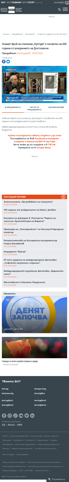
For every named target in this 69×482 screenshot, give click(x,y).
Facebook (40, 138)
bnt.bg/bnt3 (40, 400)
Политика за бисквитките (14, 466)
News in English (8, 454)
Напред (53, 440)
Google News (43, 147)
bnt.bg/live (39, 393)
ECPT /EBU (29, 470)
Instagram (53, 138)
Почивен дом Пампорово (45, 448)
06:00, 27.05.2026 (11, 365)
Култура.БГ (30, 34)
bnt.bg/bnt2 (7, 405)
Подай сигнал (42, 440)
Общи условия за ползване (14, 462)
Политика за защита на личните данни (43, 462)
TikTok (51, 144)
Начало (6, 34)
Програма (7, 440)
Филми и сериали (51, 436)
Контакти (30, 440)
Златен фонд (36, 436)
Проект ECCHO (41, 470)
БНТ (3, 2)
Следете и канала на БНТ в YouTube (34, 141)
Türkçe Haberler (22, 454)
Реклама (52, 17)
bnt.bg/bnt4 (40, 405)
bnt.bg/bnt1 (7, 400)
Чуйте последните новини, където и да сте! (34, 135)
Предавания (17, 34)
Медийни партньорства (22, 448)
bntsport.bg (40, 389)
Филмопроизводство (19, 436)
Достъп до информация (25, 444)
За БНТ (5, 436)
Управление (18, 440)
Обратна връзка (9, 470)
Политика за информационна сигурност (45, 466)
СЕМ (20, 470)
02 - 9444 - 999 (12, 424)
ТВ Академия (8, 444)
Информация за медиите (48, 444)
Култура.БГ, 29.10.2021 (30, 53)
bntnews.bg (7, 393)
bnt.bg (5, 389)
